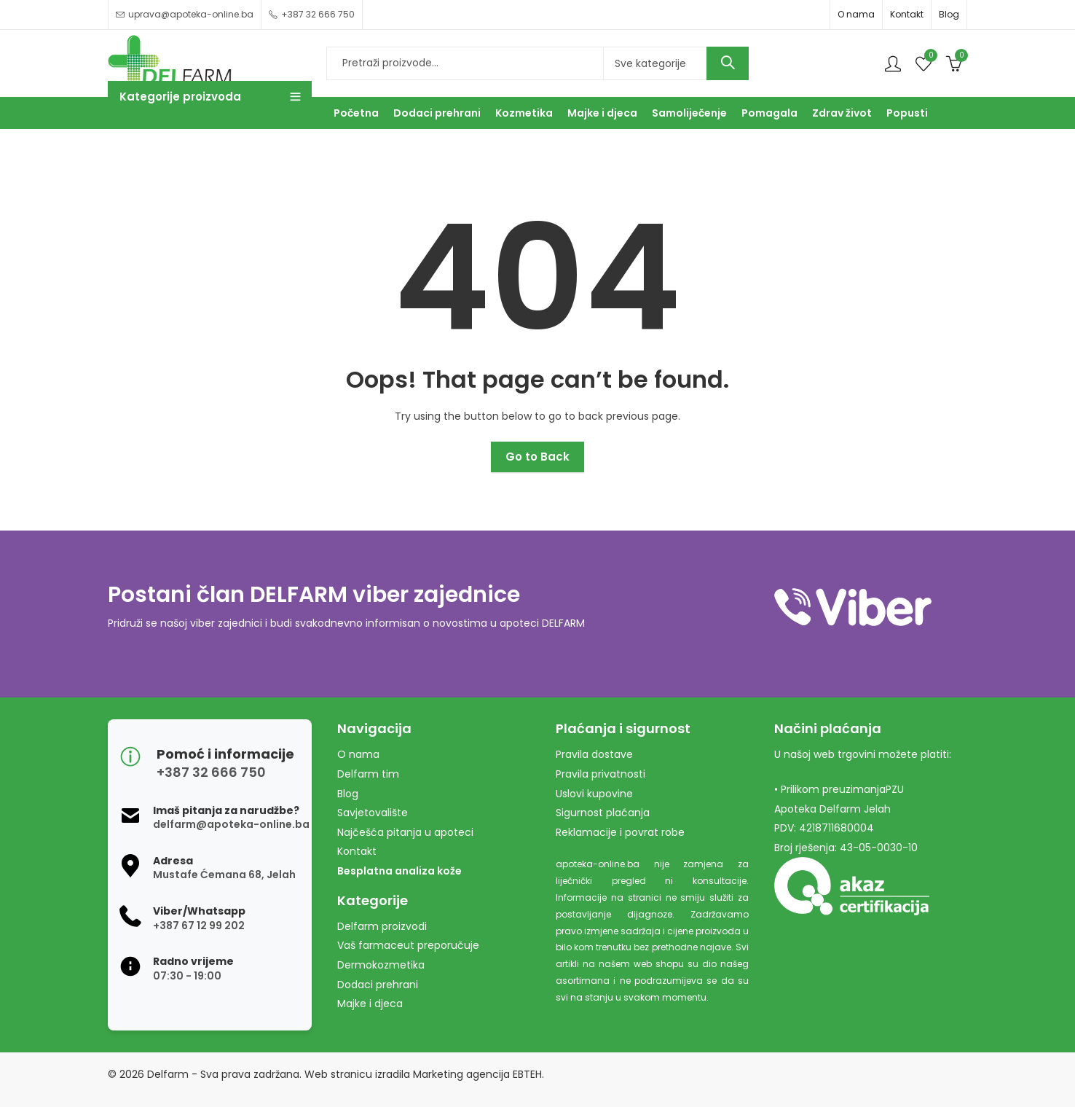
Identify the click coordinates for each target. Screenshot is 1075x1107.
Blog (949, 14)
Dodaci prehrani (377, 984)
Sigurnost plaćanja (603, 812)
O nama (856, 14)
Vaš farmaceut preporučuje (408, 945)
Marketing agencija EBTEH (477, 1074)
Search (727, 63)
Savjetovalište (372, 812)
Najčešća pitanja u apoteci (405, 832)
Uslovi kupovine (594, 793)
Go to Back (537, 456)
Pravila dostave (594, 754)
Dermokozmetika (381, 965)
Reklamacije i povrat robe (620, 832)
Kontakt (907, 14)
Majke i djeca (370, 1003)
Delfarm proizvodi (382, 926)
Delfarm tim (368, 774)
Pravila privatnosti (600, 774)
